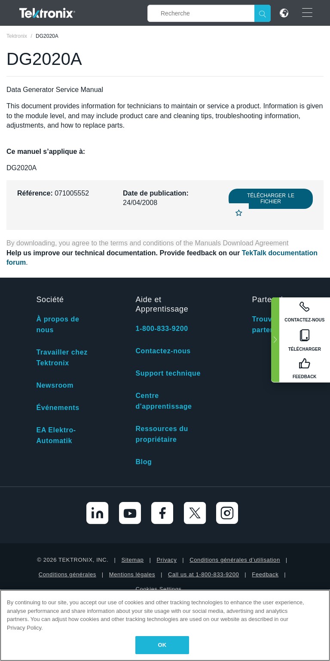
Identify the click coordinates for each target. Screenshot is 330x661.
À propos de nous (57, 324)
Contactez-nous (162, 351)
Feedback (265, 574)
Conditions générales (67, 574)
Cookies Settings (158, 589)
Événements (57, 407)
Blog (143, 461)
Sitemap (133, 560)
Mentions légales (132, 574)
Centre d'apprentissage (163, 401)
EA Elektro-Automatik (56, 435)
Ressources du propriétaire (161, 434)
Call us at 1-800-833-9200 (203, 574)
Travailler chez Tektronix (61, 358)
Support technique (168, 373)
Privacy (166, 560)
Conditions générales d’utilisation (234, 560)
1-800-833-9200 (161, 328)
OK (162, 645)
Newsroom (54, 385)
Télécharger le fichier (270, 199)
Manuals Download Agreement (242, 243)
